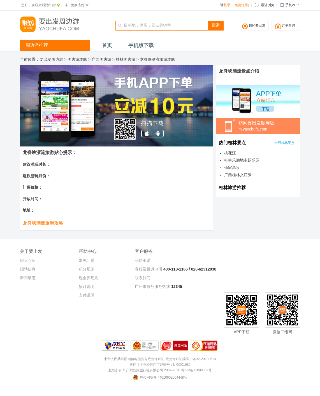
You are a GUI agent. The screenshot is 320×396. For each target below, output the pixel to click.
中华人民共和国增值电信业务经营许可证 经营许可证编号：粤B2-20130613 (160, 359)
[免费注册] (241, 5)
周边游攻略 (77, 59)
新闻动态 (28, 278)
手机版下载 (141, 45)
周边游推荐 (36, 45)
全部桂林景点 (284, 143)
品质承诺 (142, 260)
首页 (107, 45)
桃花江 (230, 153)
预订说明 (86, 286)
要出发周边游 (51, 59)
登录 (227, 5)
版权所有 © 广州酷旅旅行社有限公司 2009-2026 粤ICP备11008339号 (160, 370)
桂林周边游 (125, 59)
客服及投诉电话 (148, 269)
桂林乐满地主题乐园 (241, 160)
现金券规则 (88, 278)
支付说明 (86, 295)
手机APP (292, 5)
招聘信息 (28, 269)
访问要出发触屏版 (269, 126)
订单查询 (288, 25)
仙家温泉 (232, 167)
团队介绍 (28, 260)
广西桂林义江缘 (238, 175)
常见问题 (86, 260)
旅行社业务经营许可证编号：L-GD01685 (160, 365)
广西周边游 (101, 59)
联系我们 (142, 278)
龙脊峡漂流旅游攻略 (157, 59)
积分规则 (86, 269)
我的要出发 (257, 25)
